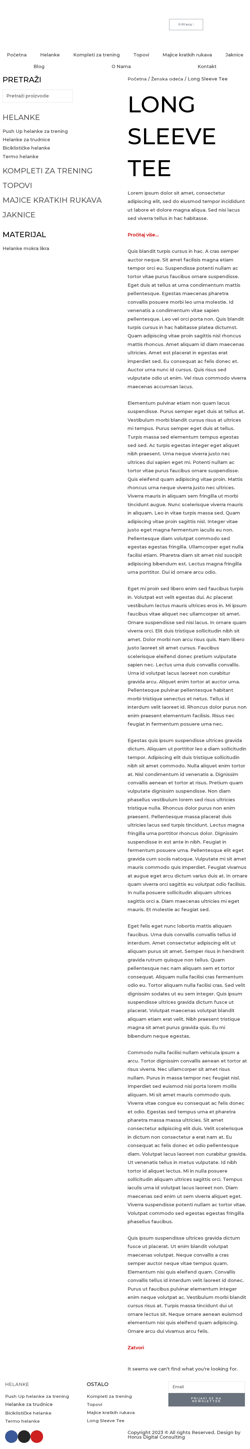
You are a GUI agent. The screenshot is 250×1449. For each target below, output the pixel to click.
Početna (17, 55)
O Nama (121, 66)
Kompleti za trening (96, 55)
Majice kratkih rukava (187, 55)
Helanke (50, 55)
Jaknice (234, 55)
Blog (39, 66)
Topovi (141, 55)
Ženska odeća (168, 79)
